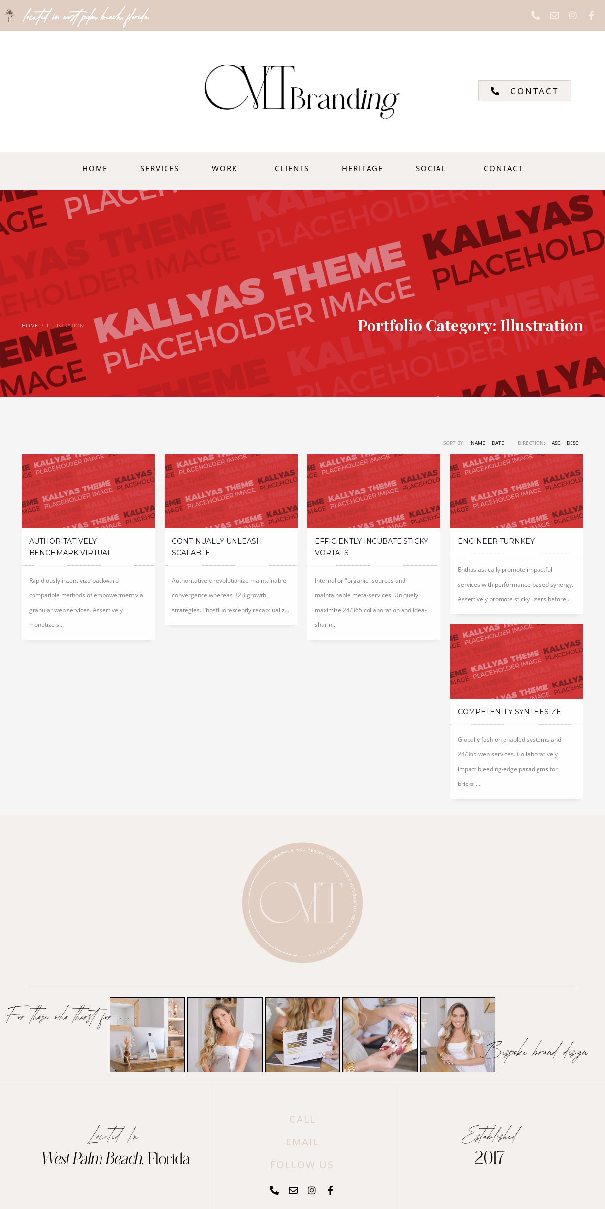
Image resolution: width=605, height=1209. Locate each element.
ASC (556, 442)
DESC (572, 442)
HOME (95, 168)
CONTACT (503, 168)
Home (30, 325)
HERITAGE (362, 168)
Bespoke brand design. (535, 1050)
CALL (302, 1119)
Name (478, 442)
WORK (227, 168)
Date (498, 442)
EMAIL (302, 1141)
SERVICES (159, 168)
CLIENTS (292, 168)
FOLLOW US (302, 1164)
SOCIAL (433, 168)
